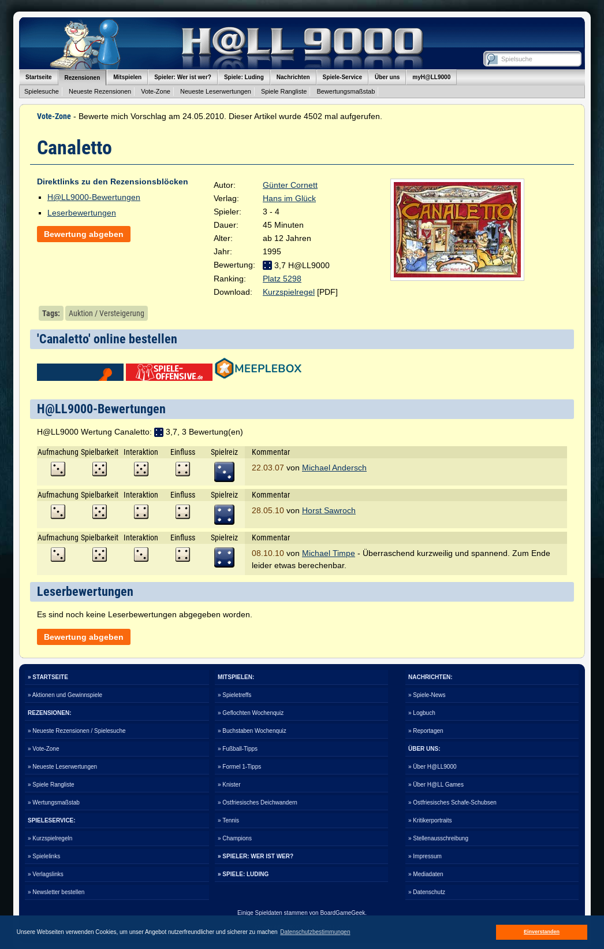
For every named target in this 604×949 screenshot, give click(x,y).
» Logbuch (421, 713)
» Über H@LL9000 (432, 766)
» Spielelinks (44, 856)
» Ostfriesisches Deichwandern (257, 802)
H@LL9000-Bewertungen (93, 197)
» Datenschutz (426, 892)
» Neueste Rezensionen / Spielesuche (77, 731)
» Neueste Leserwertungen (62, 766)
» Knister (229, 784)
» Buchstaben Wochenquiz (252, 731)
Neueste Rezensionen (100, 91)
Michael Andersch (334, 467)
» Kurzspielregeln (50, 838)
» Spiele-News (426, 695)
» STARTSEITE (48, 677)
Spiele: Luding (244, 77)
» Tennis (228, 820)
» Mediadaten (425, 874)
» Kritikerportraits (430, 820)
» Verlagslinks (46, 874)
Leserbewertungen (81, 212)
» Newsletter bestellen (56, 892)
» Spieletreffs (234, 695)
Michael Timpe (328, 553)
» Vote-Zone (43, 749)
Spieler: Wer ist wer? (182, 77)
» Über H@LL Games (436, 784)
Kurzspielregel (289, 291)
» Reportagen (425, 731)
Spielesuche (41, 91)
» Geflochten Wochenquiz (251, 713)
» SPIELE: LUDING (243, 874)
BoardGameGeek (342, 913)
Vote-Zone (155, 91)
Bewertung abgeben (84, 234)
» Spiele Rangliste (51, 784)
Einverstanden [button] (542, 932)
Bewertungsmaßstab (345, 91)
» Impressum (425, 856)
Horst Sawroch (329, 510)
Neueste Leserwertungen (215, 91)
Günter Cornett (290, 185)
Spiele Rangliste (284, 91)
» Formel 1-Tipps (239, 766)
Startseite (38, 77)
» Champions (235, 838)
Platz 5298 (282, 278)
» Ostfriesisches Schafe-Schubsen (452, 802)
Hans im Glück (289, 198)
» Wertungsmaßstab (54, 802)
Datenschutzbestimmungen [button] (315, 932)
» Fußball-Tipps (238, 749)
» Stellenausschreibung (438, 838)
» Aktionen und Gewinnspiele (65, 695)
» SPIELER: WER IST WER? (255, 856)
